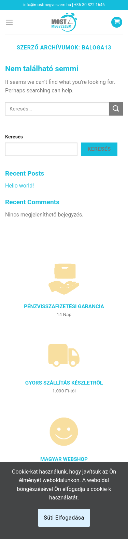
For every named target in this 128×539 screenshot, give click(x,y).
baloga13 (97, 47)
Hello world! (19, 185)
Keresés (14, 137)
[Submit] (116, 108)
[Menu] (9, 22)
